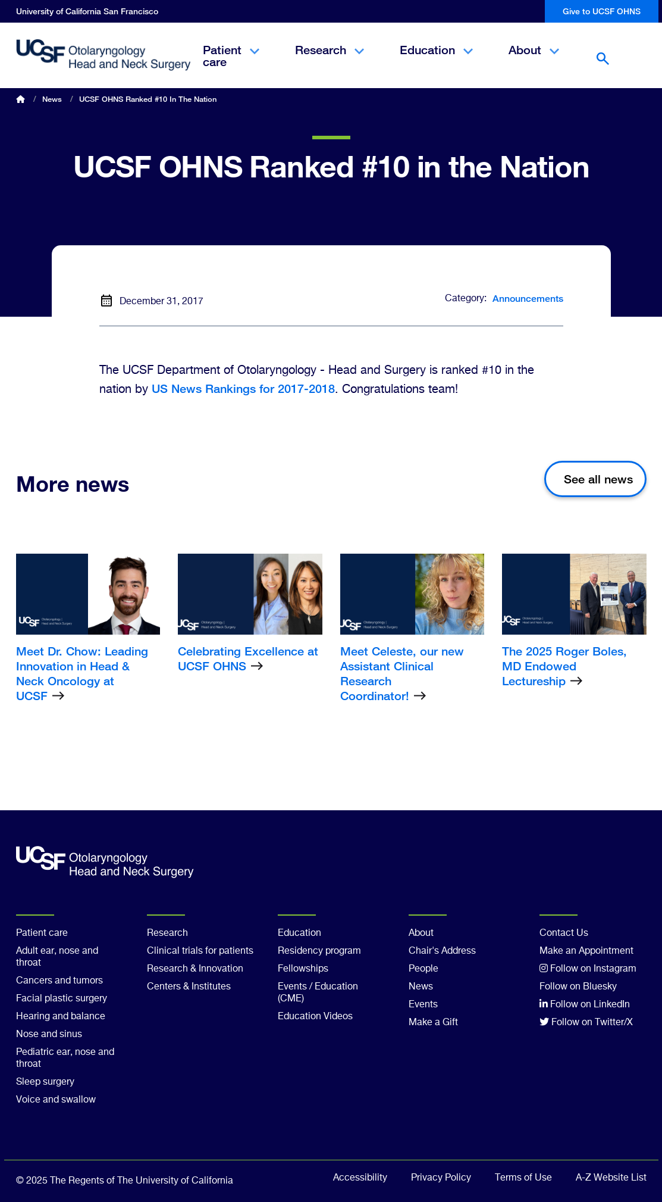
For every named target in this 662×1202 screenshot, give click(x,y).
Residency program (319, 951)
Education (436, 60)
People (423, 969)
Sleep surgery (45, 1082)
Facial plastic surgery (61, 999)
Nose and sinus (49, 1034)
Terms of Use (523, 1178)
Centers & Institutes (189, 987)
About (534, 60)
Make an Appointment (586, 951)
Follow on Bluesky (578, 987)
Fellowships (303, 969)
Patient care (231, 66)
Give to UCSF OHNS (602, 11)
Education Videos (315, 1017)
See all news (598, 479)
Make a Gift (433, 1023)
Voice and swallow (56, 1100)
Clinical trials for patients (200, 951)
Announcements (527, 298)
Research (329, 60)
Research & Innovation (195, 969)
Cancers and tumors (59, 981)
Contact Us (563, 933)
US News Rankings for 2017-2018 (243, 388)
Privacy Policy (441, 1178)
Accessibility (360, 1178)
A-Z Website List (611, 1178)
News (52, 99)
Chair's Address (442, 951)
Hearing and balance (60, 1017)
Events (423, 1005)
